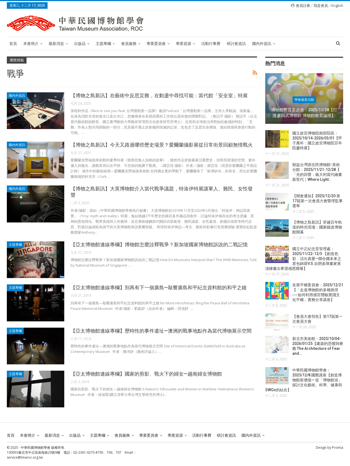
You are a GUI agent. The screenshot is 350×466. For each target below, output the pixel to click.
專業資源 (183, 43)
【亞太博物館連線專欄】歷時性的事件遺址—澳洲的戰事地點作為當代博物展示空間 (161, 331)
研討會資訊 (236, 43)
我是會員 (321, 5)
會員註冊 (303, 5)
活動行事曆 (210, 43)
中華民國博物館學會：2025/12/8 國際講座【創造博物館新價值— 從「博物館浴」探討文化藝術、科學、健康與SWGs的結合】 (303, 380)
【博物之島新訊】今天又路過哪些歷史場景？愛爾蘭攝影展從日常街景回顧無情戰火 (162, 145)
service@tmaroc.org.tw (25, 457)
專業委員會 (156, 43)
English (337, 5)
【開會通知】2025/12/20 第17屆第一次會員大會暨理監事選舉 (317, 201)
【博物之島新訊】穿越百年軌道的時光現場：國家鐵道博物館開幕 (317, 227)
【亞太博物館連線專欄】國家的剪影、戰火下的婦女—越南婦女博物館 (146, 374)
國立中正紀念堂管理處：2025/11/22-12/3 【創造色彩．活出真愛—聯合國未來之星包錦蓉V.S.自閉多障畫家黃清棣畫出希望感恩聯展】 (303, 259)
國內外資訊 (261, 43)
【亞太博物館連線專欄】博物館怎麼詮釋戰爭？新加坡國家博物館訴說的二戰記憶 (159, 244)
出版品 (80, 43)
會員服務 (128, 43)
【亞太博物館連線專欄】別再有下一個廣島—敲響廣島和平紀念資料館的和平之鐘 (159, 287)
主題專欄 (103, 43)
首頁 (13, 43)
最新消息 (56, 43)
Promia (337, 447)
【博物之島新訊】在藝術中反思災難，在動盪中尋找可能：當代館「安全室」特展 (159, 95)
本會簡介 (31, 43)
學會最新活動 (304, 100)
